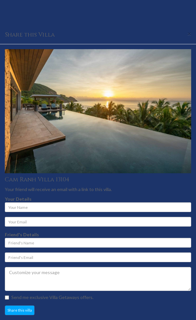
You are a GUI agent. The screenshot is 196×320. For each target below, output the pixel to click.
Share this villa (19, 310)
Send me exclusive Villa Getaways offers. (49, 297)
